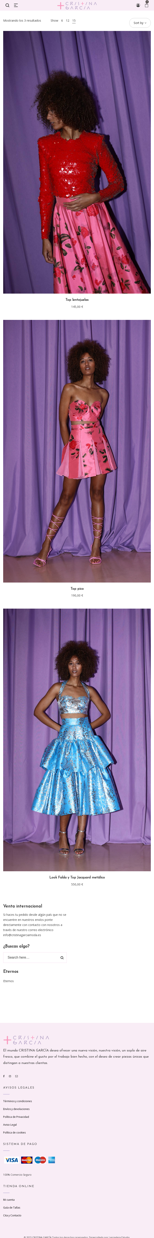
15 (74, 20)
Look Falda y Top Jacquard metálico (77, 877)
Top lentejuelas (77, 300)
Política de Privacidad (16, 1117)
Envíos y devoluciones (16, 1109)
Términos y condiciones (17, 1101)
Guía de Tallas (11, 1207)
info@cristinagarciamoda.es (22, 935)
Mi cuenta (9, 1200)
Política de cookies (14, 1132)
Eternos (8, 981)
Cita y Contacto (12, 1215)
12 (67, 20)
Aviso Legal (10, 1124)
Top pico (77, 589)
